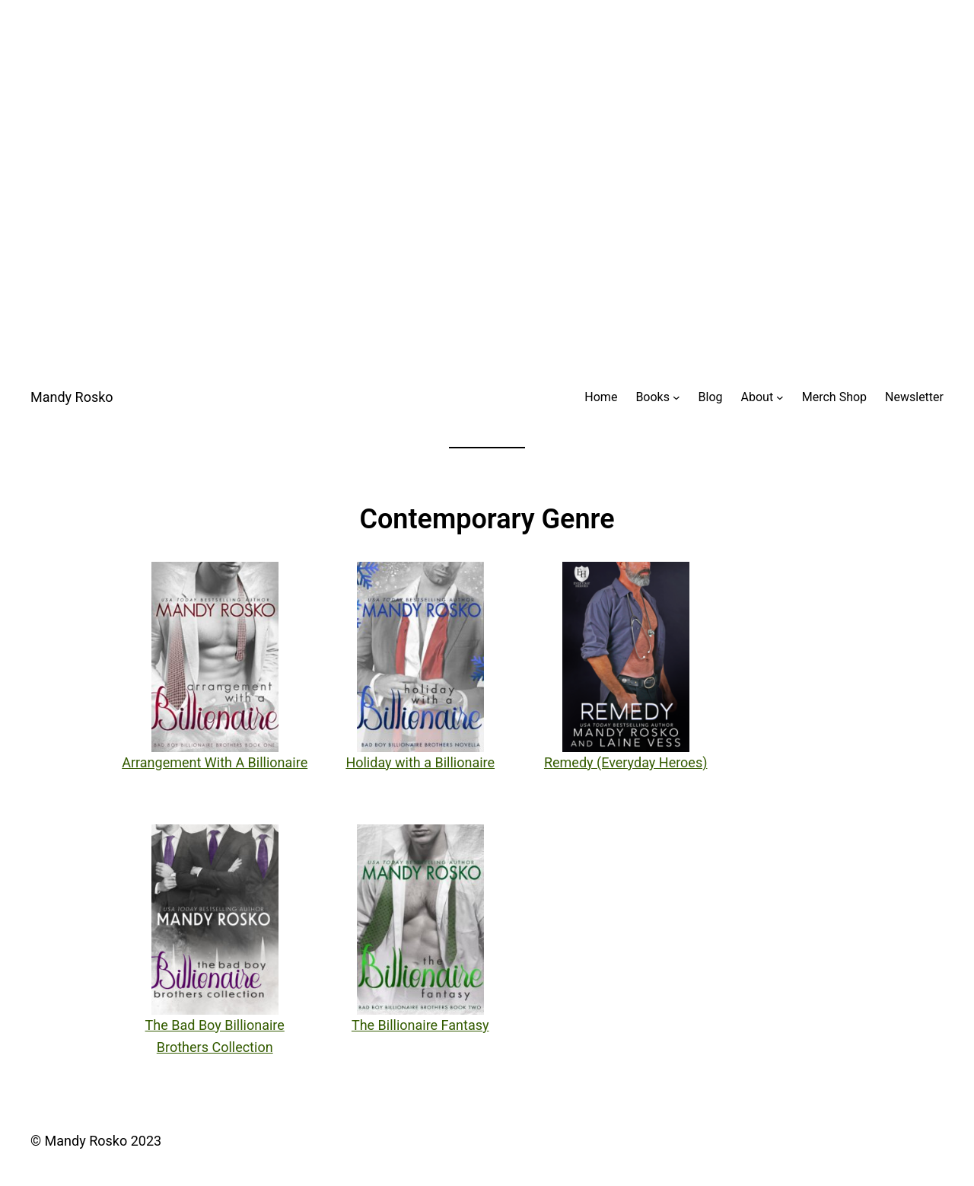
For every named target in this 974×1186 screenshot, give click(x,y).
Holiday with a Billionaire (420, 762)
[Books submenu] (676, 397)
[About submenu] (780, 397)
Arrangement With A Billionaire (214, 762)
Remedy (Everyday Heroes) (626, 762)
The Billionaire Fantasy (420, 1025)
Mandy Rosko (71, 397)
